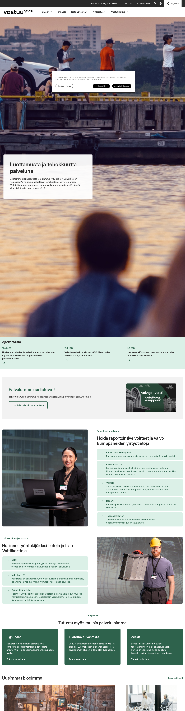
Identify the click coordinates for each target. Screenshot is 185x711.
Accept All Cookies (121, 86)
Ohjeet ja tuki (127, 3)
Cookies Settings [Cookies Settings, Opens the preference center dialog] (64, 86)
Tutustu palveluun (16, 659)
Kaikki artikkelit (175, 678)
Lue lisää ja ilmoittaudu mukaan (28, 405)
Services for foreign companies (103, 3)
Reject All (101, 86)
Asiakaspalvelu (143, 3)
